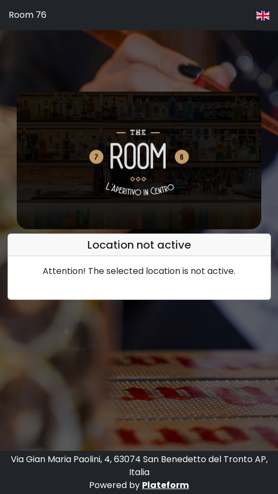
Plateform (165, 485)
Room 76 (27, 15)
